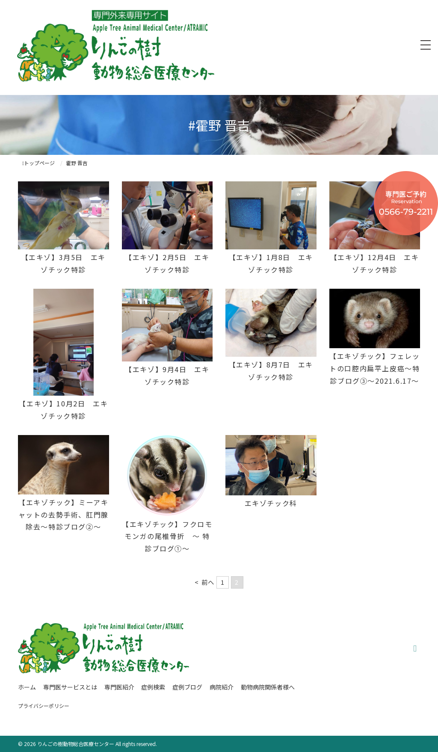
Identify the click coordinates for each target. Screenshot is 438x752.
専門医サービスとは (70, 687)
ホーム (27, 687)
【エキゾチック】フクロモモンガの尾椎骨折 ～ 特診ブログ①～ (167, 536)
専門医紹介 (119, 687)
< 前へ (204, 581)
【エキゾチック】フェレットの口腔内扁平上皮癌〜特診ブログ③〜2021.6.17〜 (374, 368)
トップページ (38, 162)
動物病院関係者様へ (268, 687)
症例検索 (153, 687)
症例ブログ (187, 687)
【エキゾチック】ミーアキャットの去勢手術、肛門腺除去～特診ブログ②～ (63, 514)
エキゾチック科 (271, 503)
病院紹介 (222, 687)
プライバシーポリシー (43, 705)
